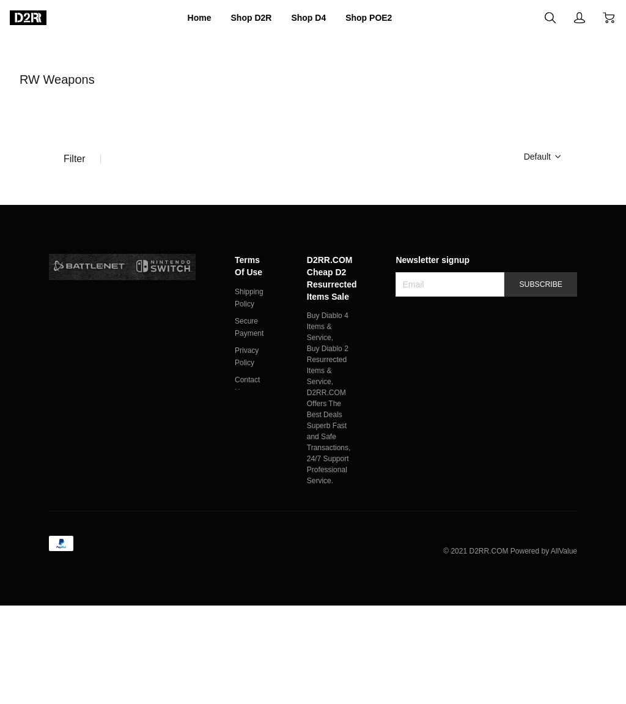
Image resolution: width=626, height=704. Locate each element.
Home (181, 18)
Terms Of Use (251, 343)
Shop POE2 (383, 18)
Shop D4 (311, 18)
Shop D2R (242, 18)
